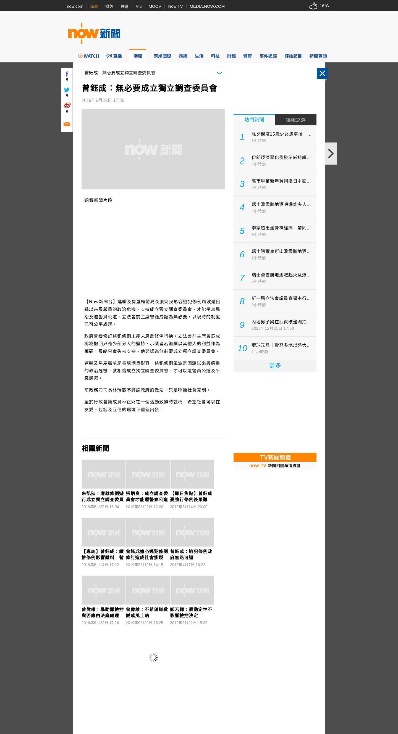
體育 (125, 6)
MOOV (155, 6)
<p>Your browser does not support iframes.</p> (275, 411)
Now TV (175, 6)
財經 (109, 6)
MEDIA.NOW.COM (207, 6)
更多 (275, 365)
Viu (139, 6)
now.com (75, 6)
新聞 (94, 6)
